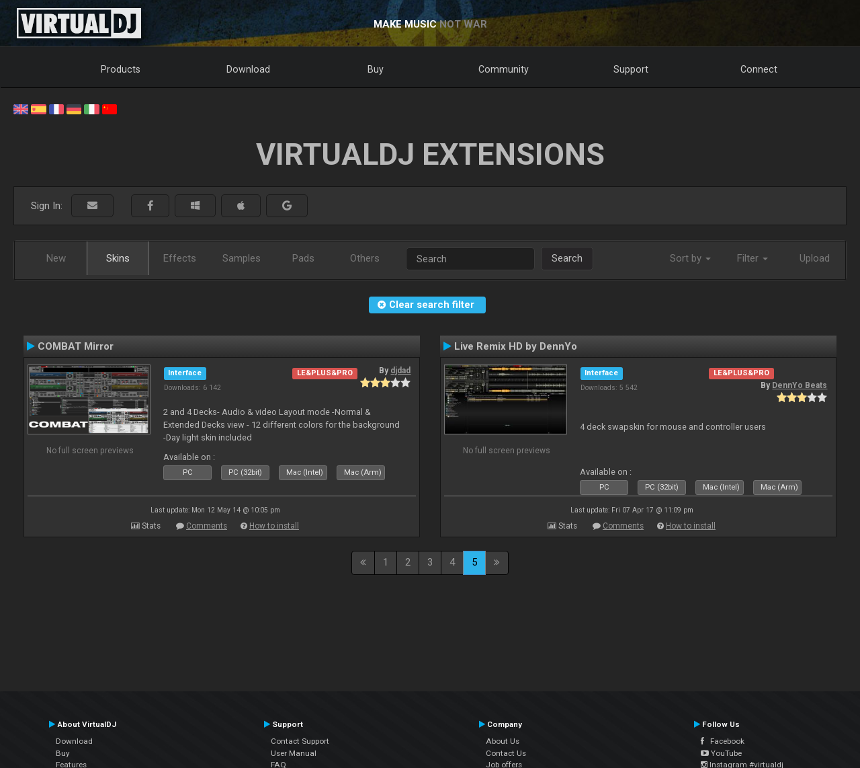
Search (567, 258)
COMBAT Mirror (76, 346)
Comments (206, 526)
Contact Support (300, 741)
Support (630, 69)
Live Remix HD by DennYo (515, 346)
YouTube (721, 753)
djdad (400, 370)
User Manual (293, 753)
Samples (241, 258)
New (56, 258)
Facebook (722, 741)
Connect (758, 69)
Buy (376, 69)
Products (120, 69)
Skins (118, 258)
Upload (815, 258)
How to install (274, 526)
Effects (179, 258)
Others (365, 258)
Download (248, 69)
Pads (303, 258)
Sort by (690, 258)
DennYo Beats (799, 385)
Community (503, 69)
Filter (752, 258)
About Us (502, 741)
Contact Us (506, 753)
